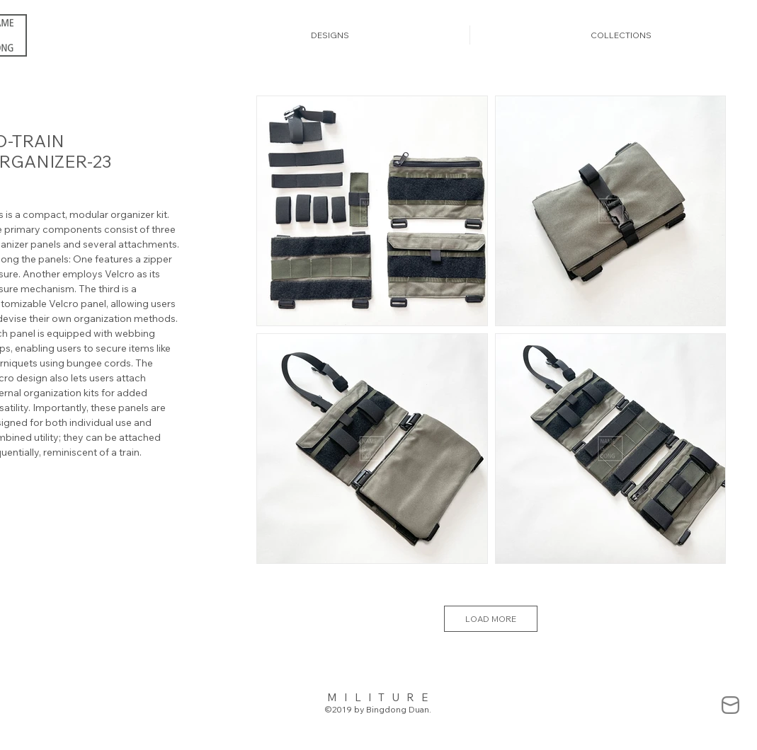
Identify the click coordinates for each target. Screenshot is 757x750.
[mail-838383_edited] (730, 705)
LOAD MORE (490, 618)
